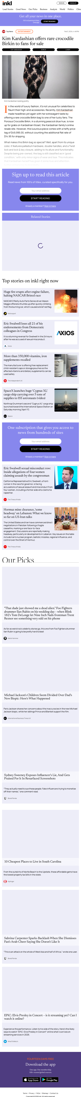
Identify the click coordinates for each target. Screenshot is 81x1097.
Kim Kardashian (16, 49)
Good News (21, 9)
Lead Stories (8, 9)
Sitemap (45, 1093)
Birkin (43, 49)
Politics (71, 9)
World (62, 9)
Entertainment (24, 31)
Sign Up (73, 3)
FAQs (38, 1093)
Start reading (50, 21)
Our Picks (33, 9)
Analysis (53, 9)
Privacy (31, 1093)
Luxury (68, 49)
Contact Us (54, 1093)
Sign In (61, 3)
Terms (25, 1093)
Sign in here (50, 206)
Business (43, 9)
